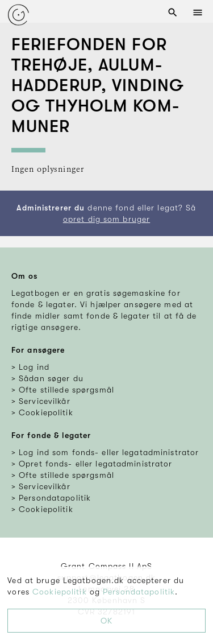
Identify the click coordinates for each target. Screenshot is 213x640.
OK (106, 620)
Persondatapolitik (139, 591)
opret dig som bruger (106, 219)
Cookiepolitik (59, 591)
